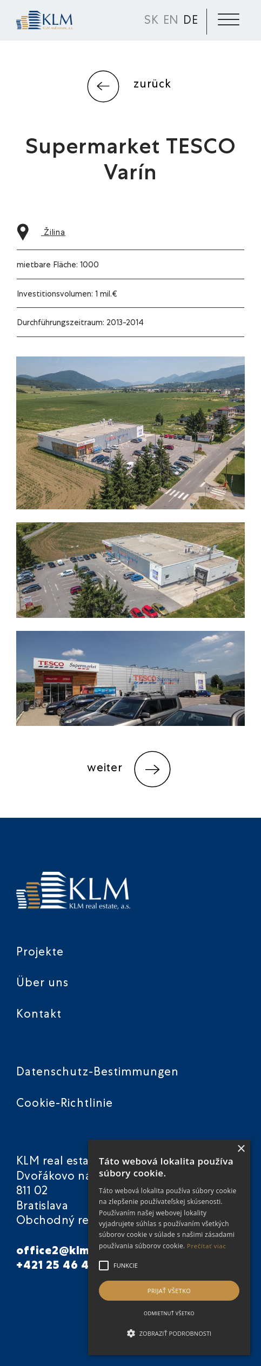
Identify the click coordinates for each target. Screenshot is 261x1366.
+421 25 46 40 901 (69, 1266)
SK (151, 21)
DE (190, 21)
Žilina (41, 233)
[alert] (169, 1247)
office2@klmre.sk (67, 1251)
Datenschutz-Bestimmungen (97, 1073)
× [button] (241, 1149)
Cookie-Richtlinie (64, 1104)
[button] (169, 1333)
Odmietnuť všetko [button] (169, 1313)
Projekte (40, 953)
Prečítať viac (206, 1246)
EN (171, 21)
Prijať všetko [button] (169, 1291)
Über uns (42, 984)
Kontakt (39, 1015)
